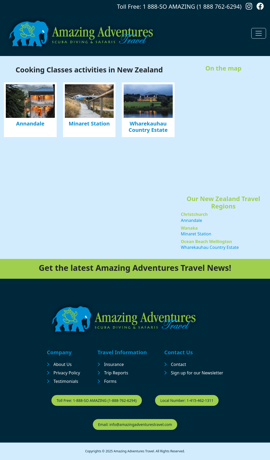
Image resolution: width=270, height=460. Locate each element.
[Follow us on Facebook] (260, 7)
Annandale (30, 123)
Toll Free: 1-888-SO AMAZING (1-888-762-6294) (97, 400)
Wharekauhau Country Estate (148, 126)
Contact (178, 364)
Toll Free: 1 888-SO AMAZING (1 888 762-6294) (179, 6)
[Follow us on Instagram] (249, 7)
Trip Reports (116, 373)
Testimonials (66, 381)
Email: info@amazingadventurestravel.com (135, 424)
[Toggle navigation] (258, 33)
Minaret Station (89, 123)
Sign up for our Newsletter (197, 373)
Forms (110, 381)
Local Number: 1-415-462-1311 (186, 400)
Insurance (114, 364)
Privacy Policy (67, 373)
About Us (63, 364)
